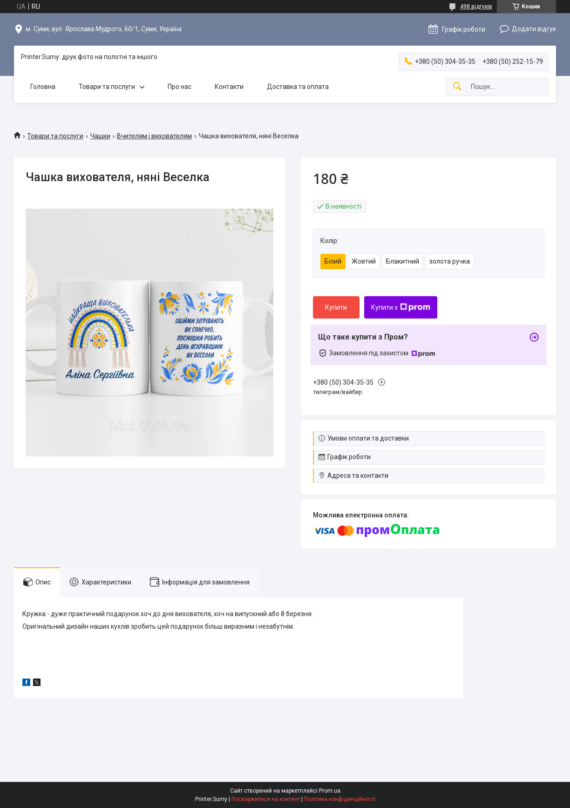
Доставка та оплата (298, 86)
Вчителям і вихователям (154, 136)
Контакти (229, 86)
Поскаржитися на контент (265, 799)
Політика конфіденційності (339, 799)
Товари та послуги (107, 86)
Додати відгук (534, 29)
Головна (42, 86)
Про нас (179, 86)
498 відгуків (476, 6)
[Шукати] (457, 87)
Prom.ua (329, 791)
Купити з (400, 307)
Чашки (100, 136)
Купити (336, 307)
